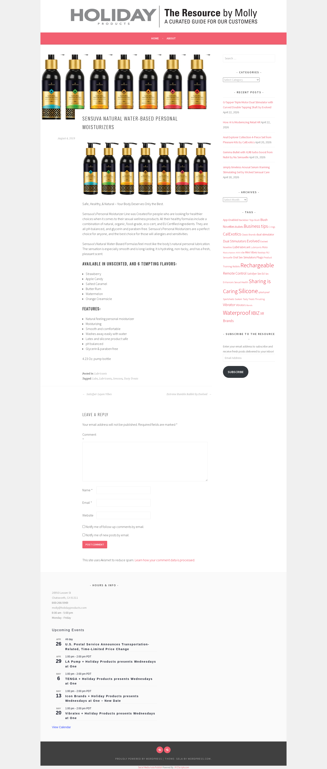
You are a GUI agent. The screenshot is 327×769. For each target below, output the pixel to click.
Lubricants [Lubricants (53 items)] (256, 247)
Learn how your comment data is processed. (165, 560)
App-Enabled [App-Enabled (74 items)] (230, 220)
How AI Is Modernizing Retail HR (241, 122)
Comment (89, 437)
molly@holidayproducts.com (69, 608)
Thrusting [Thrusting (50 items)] (260, 299)
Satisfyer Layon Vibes (97, 394)
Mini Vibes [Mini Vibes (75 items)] (251, 252)
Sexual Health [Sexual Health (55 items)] (241, 282)
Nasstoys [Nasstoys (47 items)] (261, 252)
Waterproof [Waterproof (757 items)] (236, 312)
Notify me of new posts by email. (107, 535)
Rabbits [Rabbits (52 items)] (236, 266)
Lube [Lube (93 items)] (236, 247)
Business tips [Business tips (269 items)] (256, 226)
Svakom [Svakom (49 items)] (238, 299)
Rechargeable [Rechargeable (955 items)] (257, 265)
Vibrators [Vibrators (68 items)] (241, 305)
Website (87, 515)
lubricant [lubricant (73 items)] (245, 247)
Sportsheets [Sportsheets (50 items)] (228, 299)
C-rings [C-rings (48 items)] (272, 226)
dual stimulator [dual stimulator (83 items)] (265, 234)
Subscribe (236, 372)
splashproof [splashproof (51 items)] (263, 292)
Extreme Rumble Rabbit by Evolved (189, 394)
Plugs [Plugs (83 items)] (260, 257)
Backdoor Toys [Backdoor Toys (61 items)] (246, 219)
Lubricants (100, 373)
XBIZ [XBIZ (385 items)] (255, 313)
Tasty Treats (131, 378)
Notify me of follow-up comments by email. (115, 527)
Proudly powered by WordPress (138, 758)
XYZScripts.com (182, 767)
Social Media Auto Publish (150, 767)
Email (87, 502)
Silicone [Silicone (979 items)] (248, 291)
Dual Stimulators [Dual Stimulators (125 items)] (234, 241)
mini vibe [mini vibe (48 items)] (240, 252)
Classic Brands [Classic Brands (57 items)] (249, 234)
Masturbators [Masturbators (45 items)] (229, 252)
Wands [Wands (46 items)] (249, 305)
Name (87, 490)
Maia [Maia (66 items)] (265, 247)
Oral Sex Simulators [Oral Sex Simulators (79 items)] (244, 257)
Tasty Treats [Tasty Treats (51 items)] (248, 299)
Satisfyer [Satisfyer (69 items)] (252, 273)
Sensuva (118, 378)
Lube (95, 378)
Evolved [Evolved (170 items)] (253, 241)
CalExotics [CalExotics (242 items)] (232, 234)
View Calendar (61, 727)
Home (155, 38)
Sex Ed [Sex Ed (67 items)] (261, 273)
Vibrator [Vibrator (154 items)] (229, 304)
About (171, 38)
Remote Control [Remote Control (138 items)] (235, 273)
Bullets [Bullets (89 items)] (239, 227)
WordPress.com (199, 758)
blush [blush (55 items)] (257, 219)
